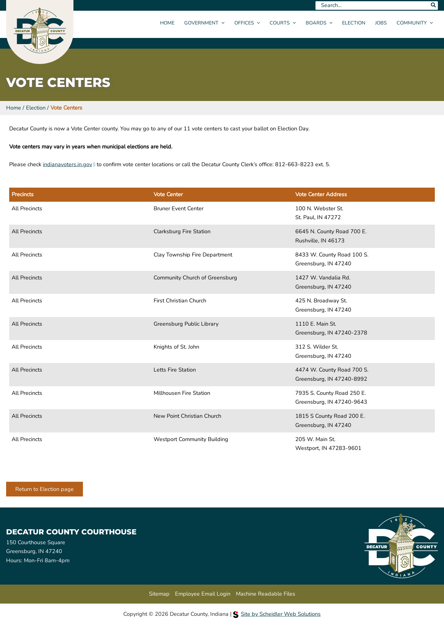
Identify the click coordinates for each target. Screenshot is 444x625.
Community (415, 23)
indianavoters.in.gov (67, 164)
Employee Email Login (202, 593)
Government (204, 23)
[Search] (434, 5)
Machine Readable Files (265, 593)
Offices (247, 23)
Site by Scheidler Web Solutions (277, 614)
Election (353, 23)
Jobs (381, 23)
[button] (221, 23)
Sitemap (159, 593)
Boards (319, 23)
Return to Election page (44, 489)
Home (167, 23)
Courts (283, 23)
